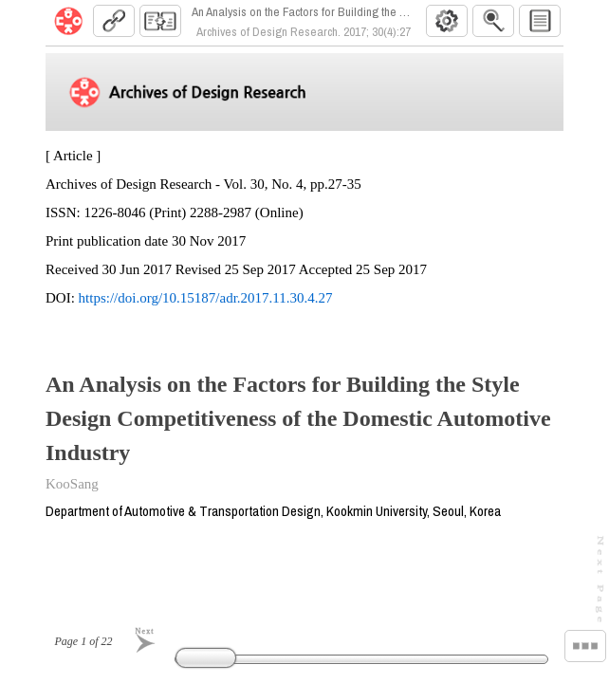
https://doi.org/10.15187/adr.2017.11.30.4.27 (206, 305)
